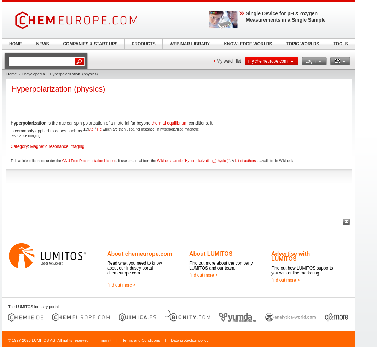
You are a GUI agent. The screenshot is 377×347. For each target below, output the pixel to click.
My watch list (229, 61)
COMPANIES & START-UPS (90, 43)
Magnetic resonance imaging (57, 146)
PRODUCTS (143, 43)
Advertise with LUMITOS (290, 256)
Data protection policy (189, 340)
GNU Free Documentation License (89, 161)
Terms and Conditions (141, 340)
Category (19, 146)
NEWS (42, 43)
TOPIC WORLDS (302, 43)
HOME (15, 43)
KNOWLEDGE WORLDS (248, 43)
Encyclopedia (33, 74)
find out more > (121, 285)
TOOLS (340, 43)
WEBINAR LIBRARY (190, 43)
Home (11, 74)
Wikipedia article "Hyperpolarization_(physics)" (193, 161)
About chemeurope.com (139, 254)
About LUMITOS (210, 254)
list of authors (245, 161)
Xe (91, 129)
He (99, 129)
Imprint (105, 340)
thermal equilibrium (169, 123)
